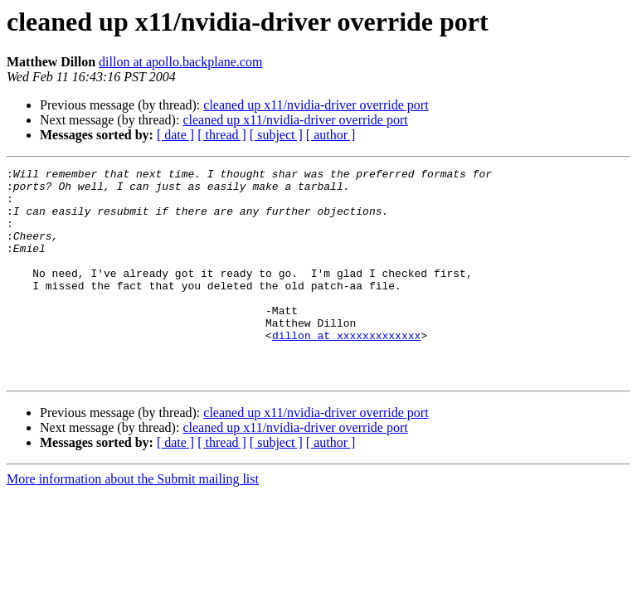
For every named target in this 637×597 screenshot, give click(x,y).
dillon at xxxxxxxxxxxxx (346, 369)
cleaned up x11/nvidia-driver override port (315, 105)
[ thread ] (221, 135)
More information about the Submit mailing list (133, 521)
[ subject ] (276, 135)
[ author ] (331, 135)
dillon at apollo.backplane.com (180, 62)
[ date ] (175, 135)
